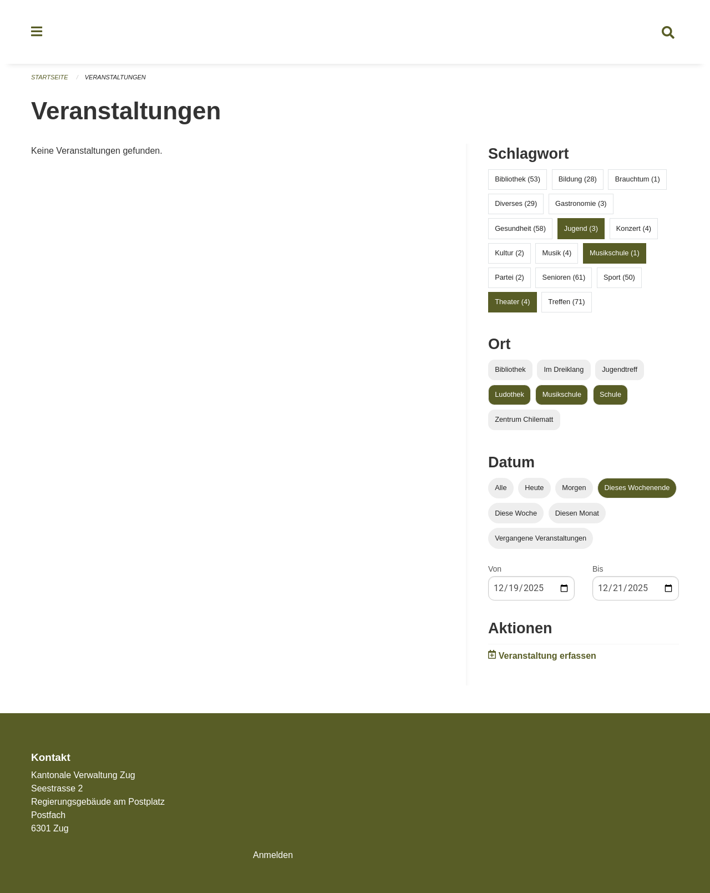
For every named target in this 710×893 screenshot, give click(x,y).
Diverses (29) (516, 204)
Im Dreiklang (564, 370)
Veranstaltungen (115, 77)
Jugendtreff (619, 370)
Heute (534, 488)
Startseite (49, 77)
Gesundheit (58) (520, 228)
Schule (610, 395)
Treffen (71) (566, 302)
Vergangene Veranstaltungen (540, 538)
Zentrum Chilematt (524, 420)
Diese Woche (516, 513)
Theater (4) (512, 302)
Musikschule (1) (615, 253)
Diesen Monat (577, 513)
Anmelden (273, 855)
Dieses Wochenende (637, 488)
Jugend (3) (581, 228)
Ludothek (509, 395)
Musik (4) (557, 253)
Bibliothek (510, 370)
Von (494, 568)
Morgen (574, 488)
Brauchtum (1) (637, 179)
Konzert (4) (633, 228)
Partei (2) (509, 278)
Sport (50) (619, 278)
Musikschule (561, 395)
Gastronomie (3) (580, 204)
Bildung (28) (578, 179)
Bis (597, 568)
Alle (500, 488)
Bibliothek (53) (517, 179)
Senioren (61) (564, 278)
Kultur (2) (509, 253)
